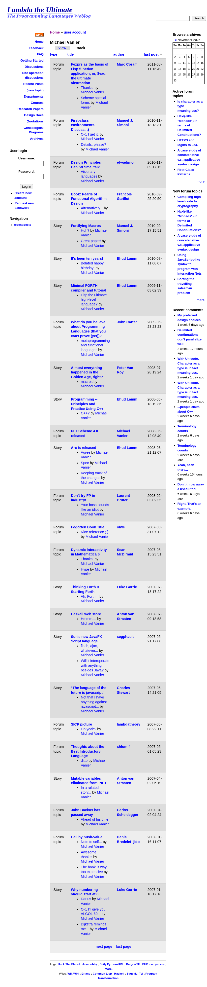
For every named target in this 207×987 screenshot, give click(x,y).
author (118, 54)
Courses (37, 103)
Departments (34, 96)
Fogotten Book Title (87, 527)
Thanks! (87, 88)
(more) (108, 968)
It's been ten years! (87, 258)
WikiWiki (73, 973)
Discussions (34, 67)
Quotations (35, 121)
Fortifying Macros (86, 226)
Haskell (119, 973)
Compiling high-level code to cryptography (189, 201)
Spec (85, 463)
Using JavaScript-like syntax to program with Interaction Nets (189, 264)
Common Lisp (102, 973)
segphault (125, 637)
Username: (26, 158)
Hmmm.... (88, 619)
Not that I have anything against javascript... (94, 701)
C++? (85, 413)
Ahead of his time (94, 819)
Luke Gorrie (127, 587)
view (62, 48)
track (81, 48)
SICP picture (81, 724)
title (70, 54)
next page (104, 947)
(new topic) (35, 90)
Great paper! (91, 241)
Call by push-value (86, 837)
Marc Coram (127, 64)
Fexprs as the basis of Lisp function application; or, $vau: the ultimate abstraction (89, 73)
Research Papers (31, 109)
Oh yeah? (88, 729)
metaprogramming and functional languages (95, 345)
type (53, 54)
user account (75, 32)
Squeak (132, 973)
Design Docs (33, 115)
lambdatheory (128, 724)
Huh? (85, 230)
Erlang (86, 973)
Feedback (36, 48)
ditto (84, 761)
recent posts (22, 224)
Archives (37, 139)
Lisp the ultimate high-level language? (94, 299)
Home (39, 41)
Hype (85, 569)
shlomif (123, 747)
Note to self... (91, 842)
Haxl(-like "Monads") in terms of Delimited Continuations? (189, 125)
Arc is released (83, 448)
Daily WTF (133, 964)
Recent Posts (33, 84)
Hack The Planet (69, 964)
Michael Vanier (92, 92)
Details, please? (93, 144)
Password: (27, 171)
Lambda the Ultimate (40, 9)
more (201, 181)
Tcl (141, 973)
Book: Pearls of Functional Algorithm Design (89, 198)
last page (123, 947)
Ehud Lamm (127, 258)
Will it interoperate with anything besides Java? (95, 665)
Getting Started (32, 60)
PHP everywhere (153, 964)
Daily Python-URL (112, 964)
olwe (121, 527)
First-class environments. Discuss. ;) (83, 125)
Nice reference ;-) (94, 532)
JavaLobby (89, 964)
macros (86, 382)
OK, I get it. (90, 134)
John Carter (127, 322)
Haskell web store (86, 614)
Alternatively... (92, 208)
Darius (86, 899)
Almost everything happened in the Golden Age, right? (87, 372)
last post (153, 54)
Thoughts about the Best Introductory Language (87, 751)
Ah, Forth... (89, 596)
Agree (85, 452)
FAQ (40, 54)
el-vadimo (125, 162)
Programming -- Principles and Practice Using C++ (87, 403)
